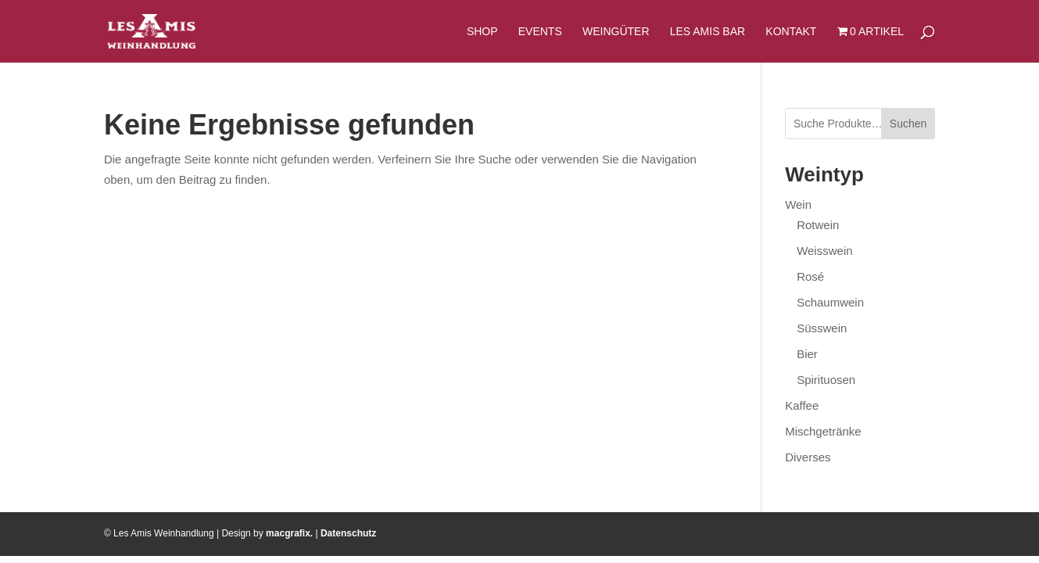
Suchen (908, 123)
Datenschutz (348, 533)
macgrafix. (289, 533)
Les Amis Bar (707, 32)
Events (540, 32)
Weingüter (616, 32)
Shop (482, 32)
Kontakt (790, 32)
